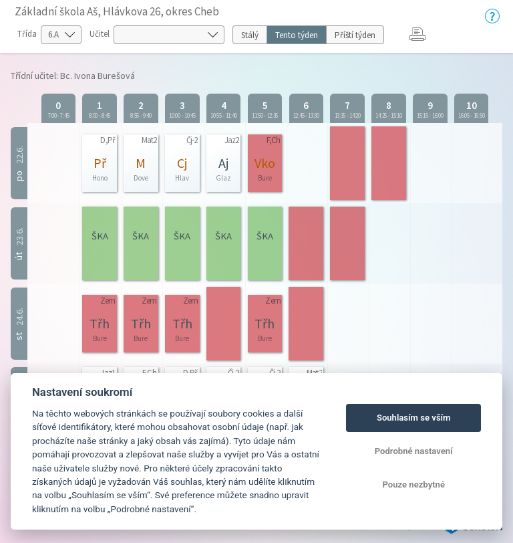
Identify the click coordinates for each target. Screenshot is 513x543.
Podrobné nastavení (414, 451)
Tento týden (296, 35)
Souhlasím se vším (414, 418)
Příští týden (355, 35)
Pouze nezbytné (413, 484)
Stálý (250, 35)
